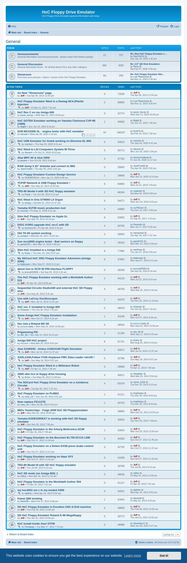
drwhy (136, 340)
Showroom (24, 74)
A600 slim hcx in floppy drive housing (41, 374)
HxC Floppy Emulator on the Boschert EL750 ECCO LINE (53, 437)
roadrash (137, 191)
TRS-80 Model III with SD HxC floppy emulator (46, 465)
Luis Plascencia (141, 76)
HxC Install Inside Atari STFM (36, 523)
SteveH (28, 152)
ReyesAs (137, 224)
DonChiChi (138, 56)
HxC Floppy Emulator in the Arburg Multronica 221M (50, 429)
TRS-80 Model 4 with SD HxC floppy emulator (46, 191)
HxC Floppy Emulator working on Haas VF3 (45, 456)
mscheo (29, 144)
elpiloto (28, 493)
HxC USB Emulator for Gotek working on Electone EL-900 (54, 140)
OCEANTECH (32, 177)
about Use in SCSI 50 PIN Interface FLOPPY (45, 268)
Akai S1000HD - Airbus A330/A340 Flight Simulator (49, 348)
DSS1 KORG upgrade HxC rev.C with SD (43, 224)
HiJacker (24, 309)
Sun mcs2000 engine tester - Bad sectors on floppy (50, 241)
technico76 (30, 228)
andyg (28, 203)
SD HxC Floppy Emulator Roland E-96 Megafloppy (49, 515)
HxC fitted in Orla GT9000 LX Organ (40, 199)
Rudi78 (137, 131)
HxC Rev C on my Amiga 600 (35, 112)
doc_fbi (24, 335)
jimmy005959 (31, 272)
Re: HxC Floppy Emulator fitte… (147, 74)
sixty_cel (29, 396)
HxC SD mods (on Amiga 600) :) (37, 473)
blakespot (25, 264)
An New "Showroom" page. (34, 92)
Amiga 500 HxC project (32, 340)
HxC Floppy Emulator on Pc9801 (38, 393)
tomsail (24, 134)
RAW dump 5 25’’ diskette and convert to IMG (46, 166)
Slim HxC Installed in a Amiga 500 (39, 249)
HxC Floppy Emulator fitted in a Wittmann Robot (48, 365)
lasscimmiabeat (141, 157)
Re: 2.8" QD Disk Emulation (145, 64)
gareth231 (25, 244)
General (13, 41)
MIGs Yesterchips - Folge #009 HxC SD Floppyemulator (52, 410)
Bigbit (23, 126)
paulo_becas (26, 115)
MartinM (24, 501)
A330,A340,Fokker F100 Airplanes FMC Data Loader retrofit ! (56, 357)
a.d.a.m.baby (27, 326)
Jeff (22, 95)
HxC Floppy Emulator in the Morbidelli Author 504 (49, 481)
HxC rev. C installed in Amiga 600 (38, 306)
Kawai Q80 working (29, 498)
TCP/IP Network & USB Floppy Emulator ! (43, 182)
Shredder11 (139, 523)
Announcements (27, 54)
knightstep (138, 393)
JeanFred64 (26, 169)
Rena (136, 66)
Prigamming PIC (27, 332)
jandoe (23, 160)
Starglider (138, 373)
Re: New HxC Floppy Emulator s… (148, 54)
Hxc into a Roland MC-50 (33, 323)
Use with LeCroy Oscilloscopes (37, 298)
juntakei (24, 236)
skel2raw (137, 249)
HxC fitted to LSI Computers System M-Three (46, 149)
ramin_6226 (139, 382)
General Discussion (30, 64)
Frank (27, 194)
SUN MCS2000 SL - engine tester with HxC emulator (50, 131)
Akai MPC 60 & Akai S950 (33, 157)
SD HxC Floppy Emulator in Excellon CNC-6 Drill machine (54, 506)
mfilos (23, 476)
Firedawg (29, 527)
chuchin (24, 211)
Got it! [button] (164, 555)
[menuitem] (12, 26)
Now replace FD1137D (31, 401)
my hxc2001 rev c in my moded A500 (40, 490)
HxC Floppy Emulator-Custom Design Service (46, 174)
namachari (138, 233)
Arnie (27, 377)
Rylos (27, 253)
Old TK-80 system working (34, 233)
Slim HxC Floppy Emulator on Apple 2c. (42, 216)
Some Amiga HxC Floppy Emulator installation (47, 315)
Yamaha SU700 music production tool (41, 208)
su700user (138, 207)
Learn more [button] (132, 555)
